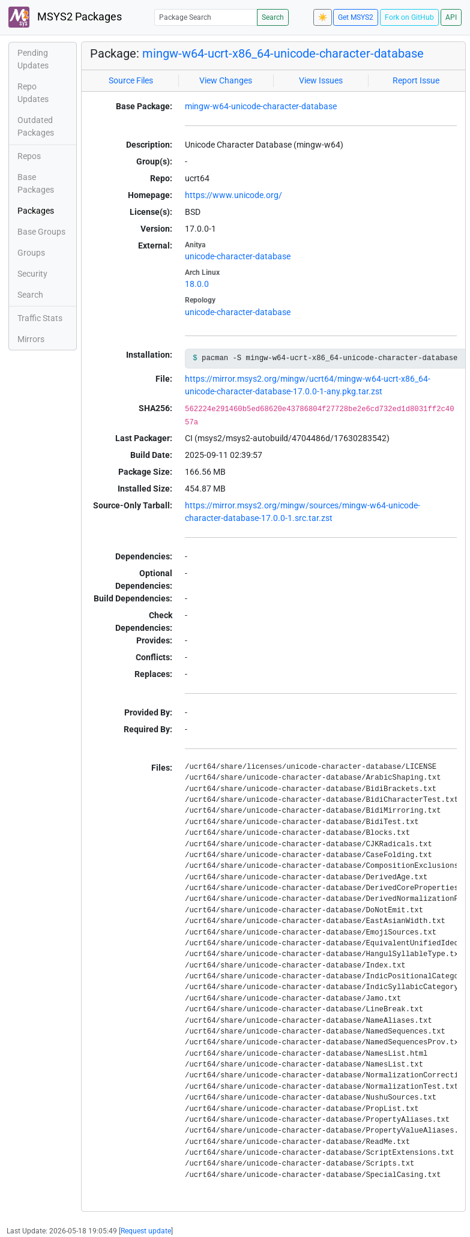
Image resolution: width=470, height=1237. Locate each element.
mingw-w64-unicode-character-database (261, 106)
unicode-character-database (238, 256)
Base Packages (35, 183)
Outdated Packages (35, 126)
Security (32, 273)
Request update (146, 1231)
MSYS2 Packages (65, 17)
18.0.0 (197, 284)
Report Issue (416, 80)
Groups (31, 252)
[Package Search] (206, 17)
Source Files (131, 80)
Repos (29, 156)
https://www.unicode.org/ (233, 195)
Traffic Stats (39, 318)
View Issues (321, 80)
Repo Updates (33, 93)
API (451, 17)
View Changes (225, 80)
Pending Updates (33, 59)
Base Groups (41, 231)
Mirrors (30, 339)
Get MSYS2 (355, 17)
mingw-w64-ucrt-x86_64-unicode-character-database (283, 53)
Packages (35, 210)
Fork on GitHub (409, 17)
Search (273, 17)
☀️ (322, 17)
